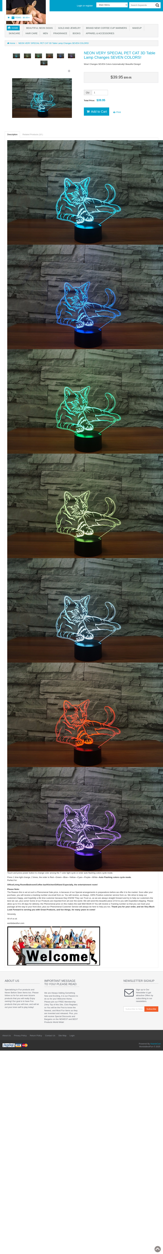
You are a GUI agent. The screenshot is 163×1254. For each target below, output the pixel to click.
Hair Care (30, 33)
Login (72, 1035)
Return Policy (36, 1035)
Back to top (157, 1249)
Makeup (136, 28)
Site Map (62, 1035)
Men (45, 33)
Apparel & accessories (99, 33)
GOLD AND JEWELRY (69, 28)
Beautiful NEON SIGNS (39, 28)
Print (117, 112)
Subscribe (151, 1009)
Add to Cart (96, 111)
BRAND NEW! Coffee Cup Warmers (106, 28)
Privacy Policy (20, 1035)
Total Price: (94, 100)
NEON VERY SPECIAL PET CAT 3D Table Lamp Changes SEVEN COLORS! (53, 43)
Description (12, 134)
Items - (18, 17)
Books (76, 33)
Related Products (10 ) (32, 134)
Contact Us (50, 1035)
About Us (6, 1035)
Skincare (14, 33)
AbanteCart (155, 1044)
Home (14, 28)
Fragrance (59, 33)
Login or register (85, 5)
